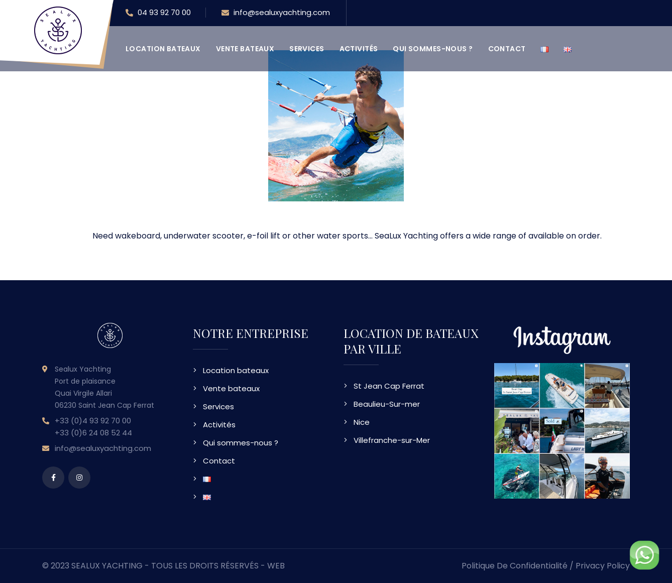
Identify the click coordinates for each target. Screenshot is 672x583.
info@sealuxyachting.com (275, 13)
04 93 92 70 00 (158, 13)
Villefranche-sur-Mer (392, 440)
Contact (507, 49)
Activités (359, 49)
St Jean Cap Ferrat (389, 386)
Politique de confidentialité (515, 565)
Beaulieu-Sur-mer (387, 404)
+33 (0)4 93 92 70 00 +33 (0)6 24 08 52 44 (93, 426)
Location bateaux (163, 49)
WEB (276, 565)
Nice (362, 422)
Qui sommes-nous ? (433, 49)
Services (306, 49)
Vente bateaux (245, 49)
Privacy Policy (603, 565)
